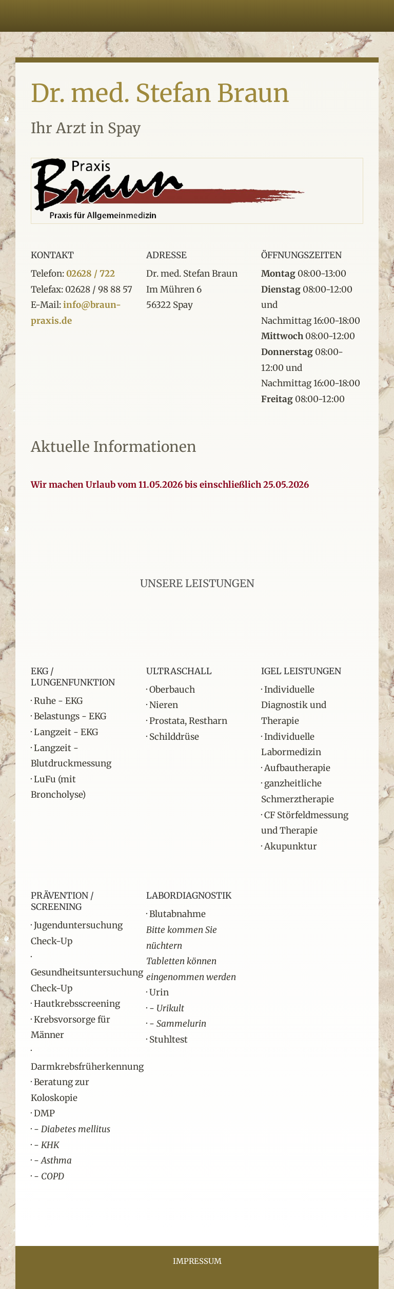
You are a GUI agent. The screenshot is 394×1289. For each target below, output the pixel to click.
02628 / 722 (90, 273)
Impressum (197, 1261)
